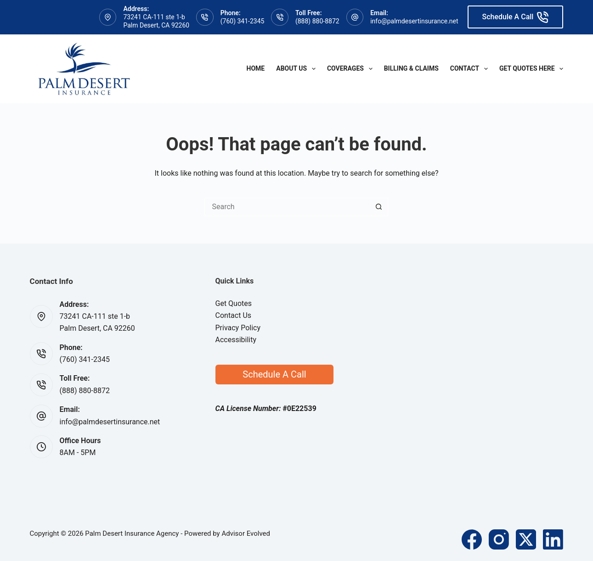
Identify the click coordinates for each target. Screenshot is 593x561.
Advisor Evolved (245, 533)
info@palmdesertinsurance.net (414, 21)
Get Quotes (233, 303)
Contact (470, 68)
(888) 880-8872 (317, 21)
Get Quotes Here (531, 68)
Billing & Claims (411, 68)
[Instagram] (499, 539)
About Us (297, 68)
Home (256, 68)
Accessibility (236, 339)
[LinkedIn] (553, 539)
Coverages (351, 68)
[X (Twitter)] (526, 539)
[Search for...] (287, 207)
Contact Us (233, 315)
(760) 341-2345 (242, 21)
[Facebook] (472, 539)
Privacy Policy (238, 327)
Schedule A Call (515, 17)
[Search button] (379, 207)
